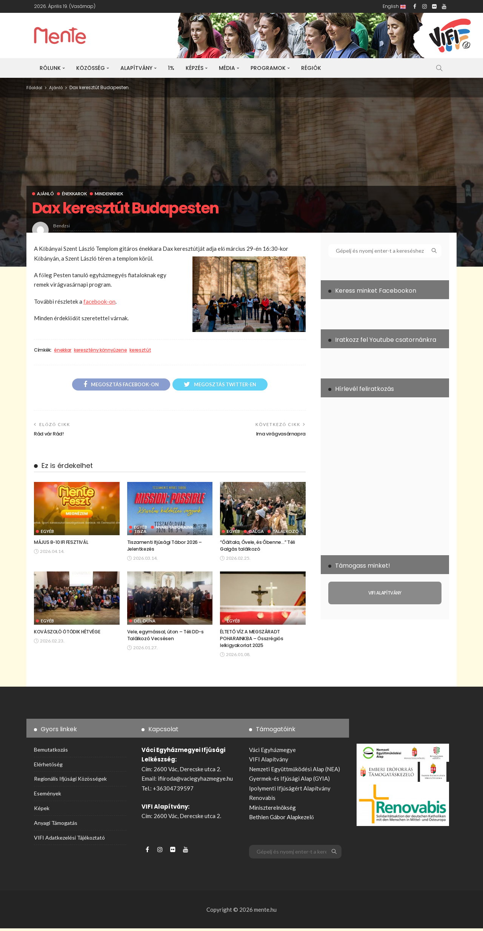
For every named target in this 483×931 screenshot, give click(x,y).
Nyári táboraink (174, 528)
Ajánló (45, 193)
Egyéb (47, 533)
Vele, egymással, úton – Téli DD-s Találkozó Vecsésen (167, 637)
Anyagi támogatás (55, 825)
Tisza (140, 533)
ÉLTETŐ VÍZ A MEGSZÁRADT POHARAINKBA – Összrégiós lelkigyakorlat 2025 (253, 641)
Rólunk (50, 68)
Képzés (194, 68)
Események (47, 796)
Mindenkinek (110, 193)
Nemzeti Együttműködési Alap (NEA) (294, 771)
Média (227, 68)
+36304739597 (173, 790)
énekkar (62, 350)
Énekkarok (75, 193)
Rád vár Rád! (50, 434)
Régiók (311, 68)
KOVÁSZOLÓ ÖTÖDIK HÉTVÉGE (69, 634)
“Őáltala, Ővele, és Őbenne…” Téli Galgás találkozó (259, 547)
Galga (256, 533)
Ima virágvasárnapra (279, 434)
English (394, 6)
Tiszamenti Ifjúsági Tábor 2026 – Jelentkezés (166, 547)
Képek (41, 810)
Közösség (90, 68)
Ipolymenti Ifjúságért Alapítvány (290, 790)
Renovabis (262, 800)
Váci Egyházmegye (272, 752)
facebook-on (99, 301)
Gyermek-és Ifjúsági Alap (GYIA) (289, 781)
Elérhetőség (48, 767)
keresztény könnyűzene (100, 350)
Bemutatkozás (51, 752)
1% (171, 68)
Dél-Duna (144, 623)
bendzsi (61, 226)
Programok (268, 68)
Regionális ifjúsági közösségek (70, 781)
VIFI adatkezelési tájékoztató (69, 840)
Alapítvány (136, 68)
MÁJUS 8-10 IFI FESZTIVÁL (63, 543)
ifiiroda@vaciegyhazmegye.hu (195, 781)
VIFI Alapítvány (268, 761)
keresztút (140, 350)
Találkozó (285, 533)
